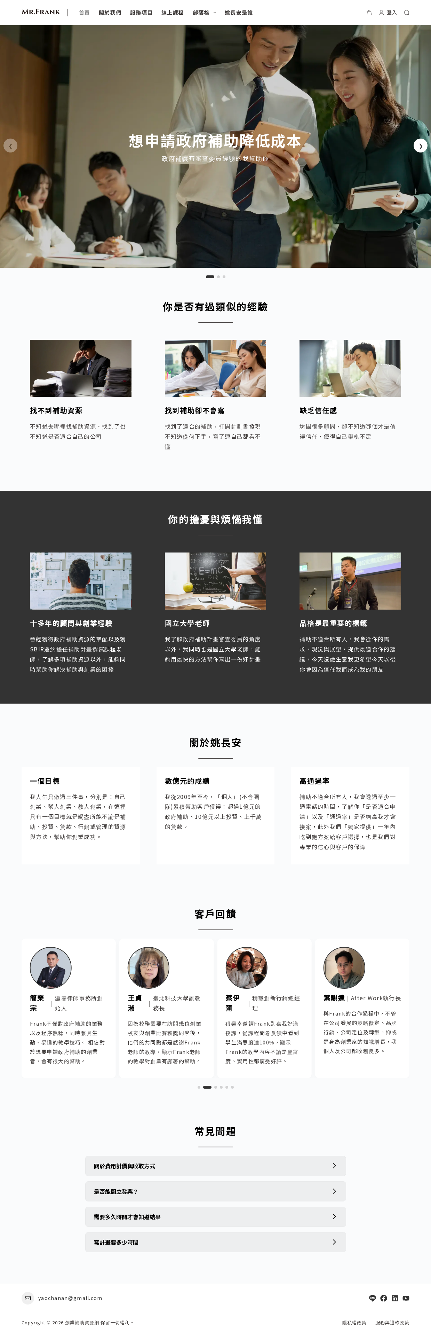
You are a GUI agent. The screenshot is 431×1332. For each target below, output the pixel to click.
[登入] (388, 12)
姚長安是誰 (239, 12)
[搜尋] (406, 12)
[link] (215, 146)
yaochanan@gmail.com (70, 1297)
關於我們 (110, 12)
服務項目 (141, 12)
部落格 (206, 12)
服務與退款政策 (392, 1323)
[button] (421, 145)
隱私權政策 (354, 1323)
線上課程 (172, 12)
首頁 (84, 12)
